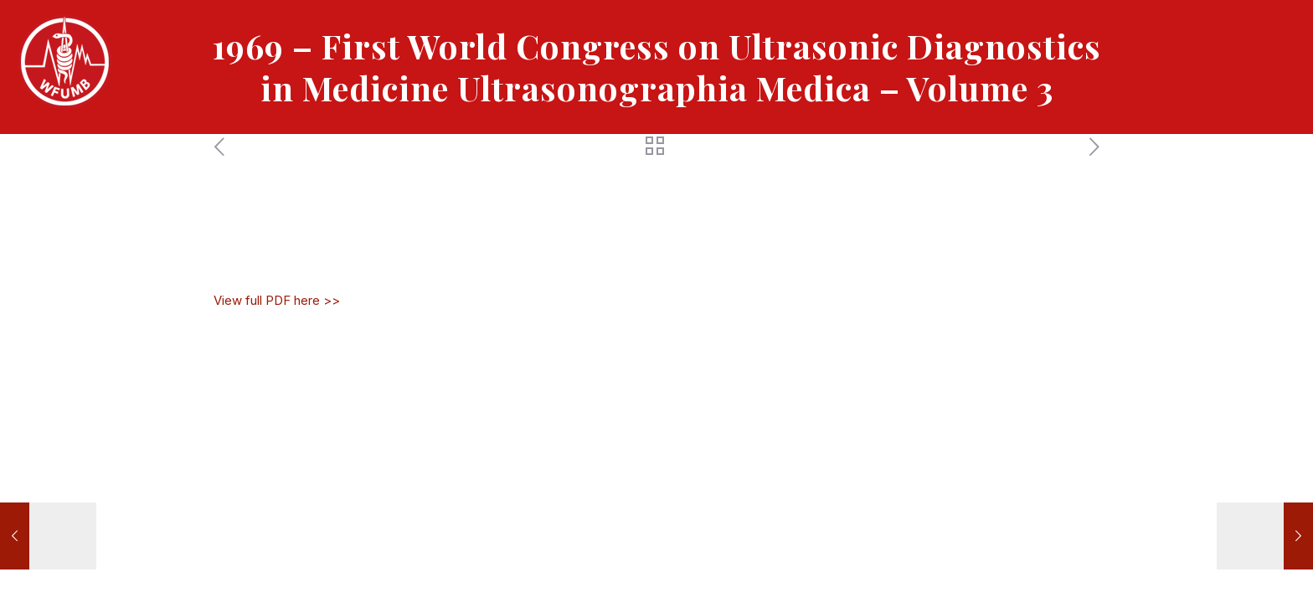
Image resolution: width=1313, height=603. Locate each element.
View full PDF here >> (277, 300)
